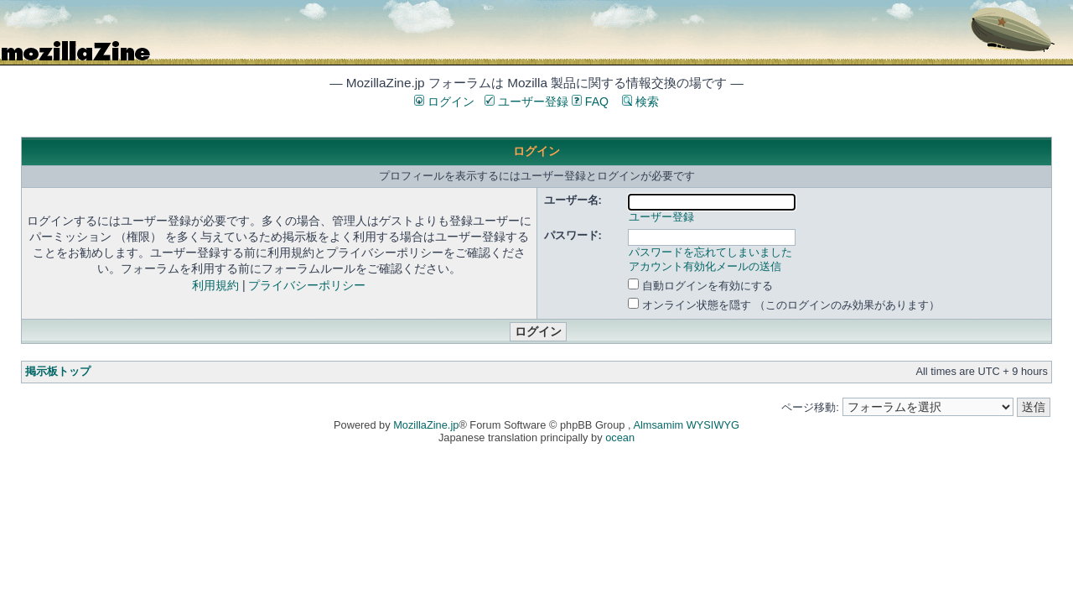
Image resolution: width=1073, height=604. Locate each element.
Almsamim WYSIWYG (686, 425)
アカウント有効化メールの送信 (705, 266)
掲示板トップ (58, 371)
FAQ (590, 101)
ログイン (444, 101)
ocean (620, 437)
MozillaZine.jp (426, 425)
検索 (640, 101)
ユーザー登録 (526, 101)
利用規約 (215, 285)
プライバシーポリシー (306, 285)
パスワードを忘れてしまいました (710, 252)
